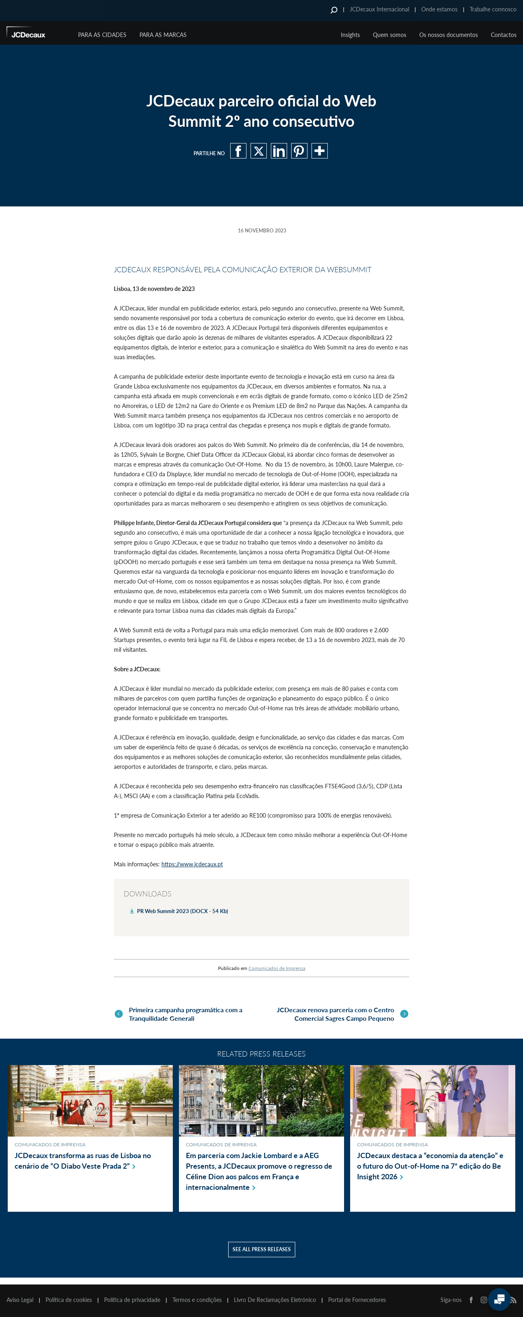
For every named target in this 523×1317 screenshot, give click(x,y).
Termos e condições (197, 1300)
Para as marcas (163, 34)
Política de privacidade (132, 1300)
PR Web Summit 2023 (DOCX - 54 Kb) (182, 911)
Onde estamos (439, 9)
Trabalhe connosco (493, 9)
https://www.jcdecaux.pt (192, 864)
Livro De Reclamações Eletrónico (275, 1300)
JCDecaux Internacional (379, 9)
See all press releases (262, 1256)
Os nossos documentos (448, 34)
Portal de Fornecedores (357, 1300)
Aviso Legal (20, 1300)
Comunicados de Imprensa (276, 968)
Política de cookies (69, 1300)
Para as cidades (102, 34)
